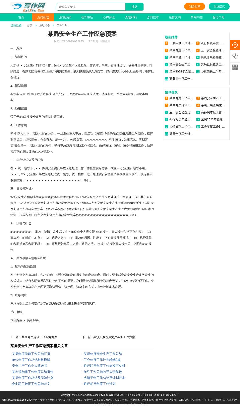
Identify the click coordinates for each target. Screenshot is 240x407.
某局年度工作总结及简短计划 (32, 377)
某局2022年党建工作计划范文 (182, 71)
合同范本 (153, 17)
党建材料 (131, 17)
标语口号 (219, 17)
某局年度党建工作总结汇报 (31, 354)
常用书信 (197, 17)
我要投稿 (194, 6)
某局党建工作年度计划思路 (182, 50)
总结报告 (43, 17)
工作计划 (62, 25)
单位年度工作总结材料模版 (31, 359)
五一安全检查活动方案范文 (213, 50)
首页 (21, 17)
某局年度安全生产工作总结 (103, 354)
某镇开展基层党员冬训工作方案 (114, 337)
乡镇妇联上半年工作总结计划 (213, 71)
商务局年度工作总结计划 (182, 78)
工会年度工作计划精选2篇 (102, 359)
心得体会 (109, 17)
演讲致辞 (65, 17)
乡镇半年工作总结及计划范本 (104, 377)
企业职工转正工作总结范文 (31, 383)
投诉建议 (219, 6)
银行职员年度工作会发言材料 (104, 365)
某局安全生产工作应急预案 (182, 64)
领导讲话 (87, 17)
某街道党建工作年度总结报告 (32, 371)
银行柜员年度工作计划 (100, 383)
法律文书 (175, 17)
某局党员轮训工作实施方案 (39, 337)
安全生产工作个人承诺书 (29, 365)
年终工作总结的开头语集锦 (103, 371)
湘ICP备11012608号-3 (166, 395)
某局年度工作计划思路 (182, 57)
